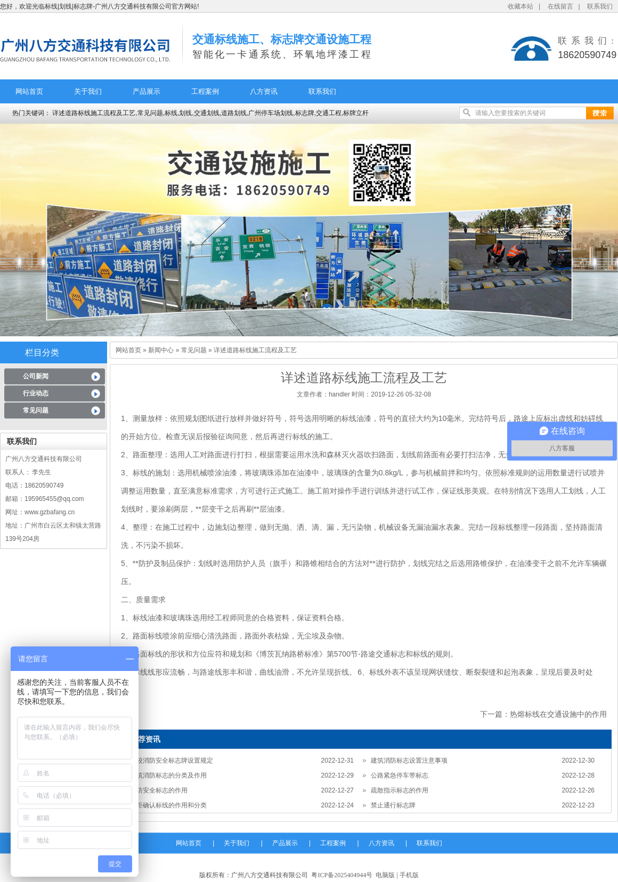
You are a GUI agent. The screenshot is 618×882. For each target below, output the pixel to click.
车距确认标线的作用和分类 (168, 805)
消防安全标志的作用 (159, 790)
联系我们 (600, 6)
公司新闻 (35, 376)
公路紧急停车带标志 (399, 775)
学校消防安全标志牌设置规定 (171, 760)
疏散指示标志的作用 (399, 790)
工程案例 (205, 91)
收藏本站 (520, 6)
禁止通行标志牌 (393, 805)
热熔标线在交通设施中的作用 (558, 714)
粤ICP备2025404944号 (341, 875)
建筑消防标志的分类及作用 (168, 775)
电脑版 (385, 875)
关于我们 (88, 91)
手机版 (409, 875)
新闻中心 (161, 350)
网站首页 (29, 91)
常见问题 (35, 410)
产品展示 (146, 91)
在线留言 (560, 6)
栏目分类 (42, 352)
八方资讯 (264, 91)
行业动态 (35, 393)
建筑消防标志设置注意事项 (409, 760)
